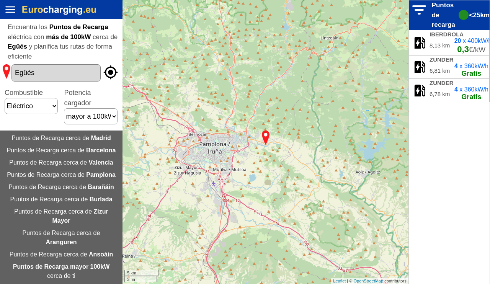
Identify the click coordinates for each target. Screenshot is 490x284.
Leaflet (339, 281)
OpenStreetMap (368, 281)
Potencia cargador (90, 104)
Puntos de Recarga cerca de (61, 138)
